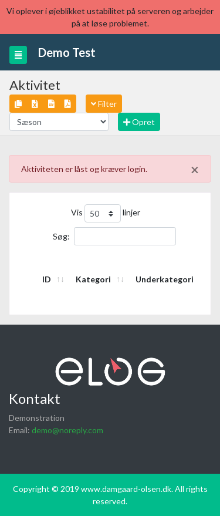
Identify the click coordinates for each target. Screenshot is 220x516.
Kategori (93, 279)
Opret (139, 122)
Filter (104, 104)
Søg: (114, 236)
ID (46, 279)
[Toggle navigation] (18, 55)
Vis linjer (105, 213)
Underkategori (165, 279)
